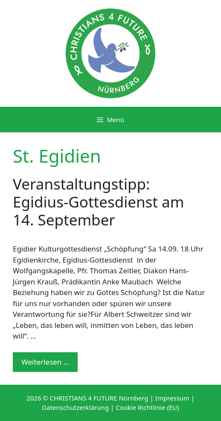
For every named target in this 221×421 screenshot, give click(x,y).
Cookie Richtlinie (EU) (147, 407)
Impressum (172, 398)
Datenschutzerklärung (75, 407)
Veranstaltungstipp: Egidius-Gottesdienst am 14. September (98, 202)
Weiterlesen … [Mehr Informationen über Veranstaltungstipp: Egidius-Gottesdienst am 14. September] (45, 362)
